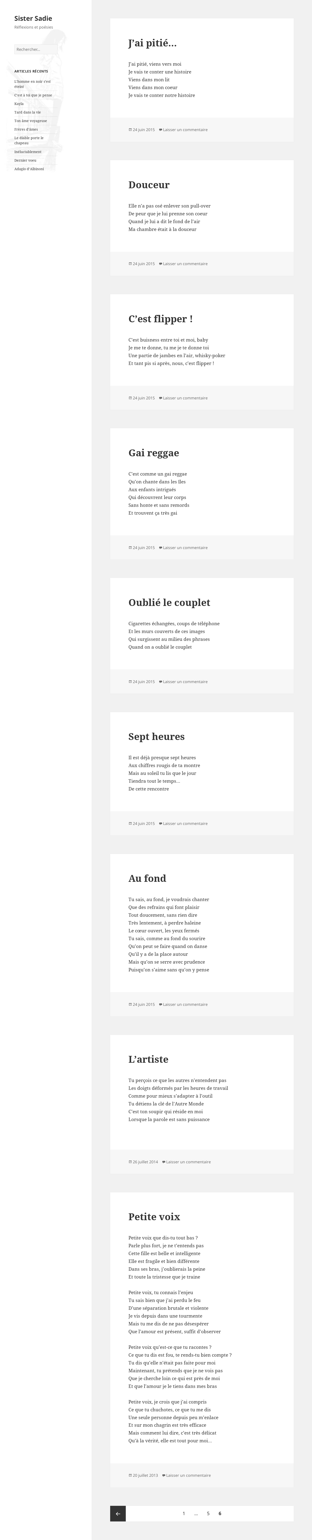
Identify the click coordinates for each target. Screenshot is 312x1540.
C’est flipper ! (160, 318)
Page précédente (118, 1513)
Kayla (19, 103)
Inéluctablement (27, 151)
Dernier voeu (25, 160)
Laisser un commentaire (185, 129)
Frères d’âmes (26, 129)
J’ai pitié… (152, 42)
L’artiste (148, 1058)
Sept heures (156, 736)
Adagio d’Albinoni (29, 168)
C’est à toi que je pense (33, 95)
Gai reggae (153, 452)
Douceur (149, 184)
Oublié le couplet (169, 602)
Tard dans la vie (27, 112)
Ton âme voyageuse (30, 120)
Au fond (147, 878)
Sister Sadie (33, 18)
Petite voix (154, 1216)
